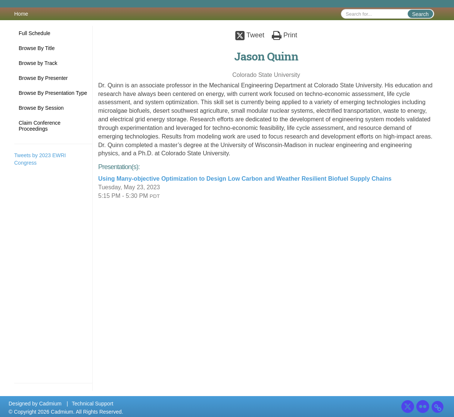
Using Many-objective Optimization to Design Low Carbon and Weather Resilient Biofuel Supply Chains (245, 178)
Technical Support (92, 404)
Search (420, 14)
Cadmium (50, 404)
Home (21, 14)
